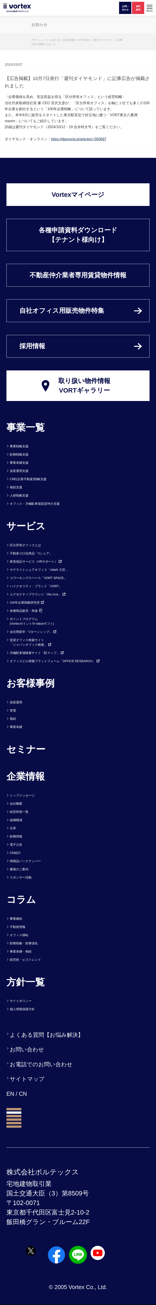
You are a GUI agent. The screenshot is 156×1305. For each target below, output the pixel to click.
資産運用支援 (19, 471)
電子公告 (16, 844)
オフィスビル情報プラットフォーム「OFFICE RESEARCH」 (55, 661)
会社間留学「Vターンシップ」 (33, 632)
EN (10, 1094)
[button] (149, 8)
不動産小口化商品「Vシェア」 (31, 553)
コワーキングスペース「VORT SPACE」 (38, 578)
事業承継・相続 (21, 951)
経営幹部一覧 (19, 812)
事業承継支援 (19, 462)
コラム (21, 899)
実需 (13, 710)
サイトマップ (27, 1079)
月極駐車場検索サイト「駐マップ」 (37, 653)
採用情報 (32, 346)
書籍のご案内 (19, 869)
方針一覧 (25, 982)
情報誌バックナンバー (25, 861)
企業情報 (25, 776)
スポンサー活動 (21, 877)
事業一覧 (25, 427)
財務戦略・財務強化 (24, 943)
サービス (25, 526)
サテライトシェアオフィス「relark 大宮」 (39, 569)
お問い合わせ (27, 1049)
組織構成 (16, 820)
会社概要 (16, 803)
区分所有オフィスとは (25, 545)
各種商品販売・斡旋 (26, 610)
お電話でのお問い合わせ (41, 1064)
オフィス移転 (19, 935)
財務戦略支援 (19, 454)
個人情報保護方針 (22, 1009)
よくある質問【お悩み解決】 (46, 1035)
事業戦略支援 (19, 446)
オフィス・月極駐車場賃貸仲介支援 (35, 503)
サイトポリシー (21, 1001)
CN (23, 1094)
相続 (13, 718)
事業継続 (16, 918)
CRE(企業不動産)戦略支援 (28, 479)
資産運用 (16, 702)
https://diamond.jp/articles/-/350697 (78, 139)
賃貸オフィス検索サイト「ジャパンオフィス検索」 (31, 642)
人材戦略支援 (19, 495)
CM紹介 (15, 853)
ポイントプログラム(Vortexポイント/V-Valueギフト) (32, 621)
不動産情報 (17, 927)
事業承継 (16, 727)
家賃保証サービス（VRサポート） (36, 561)
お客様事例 (30, 683)
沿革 (13, 828)
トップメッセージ (22, 795)
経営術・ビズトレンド (25, 959)
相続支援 (16, 487)
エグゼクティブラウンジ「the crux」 (38, 594)
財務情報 (16, 836)
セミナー (25, 749)
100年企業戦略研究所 (27, 602)
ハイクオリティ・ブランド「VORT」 (36, 586)
